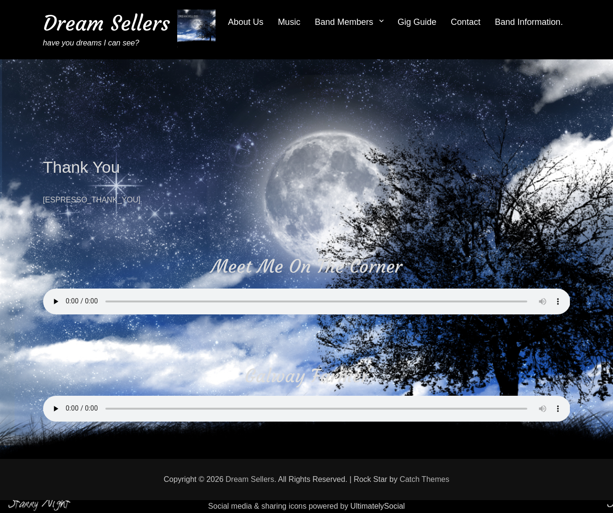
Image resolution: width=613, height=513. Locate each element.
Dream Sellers (106, 23)
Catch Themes (424, 479)
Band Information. (529, 22)
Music (289, 22)
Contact (465, 22)
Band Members (344, 22)
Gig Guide (416, 22)
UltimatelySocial (378, 506)
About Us (245, 22)
